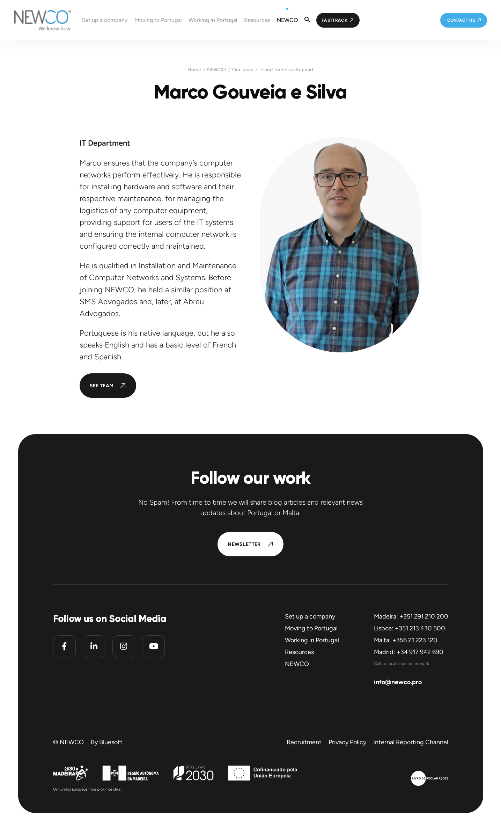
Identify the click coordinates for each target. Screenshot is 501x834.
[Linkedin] (94, 646)
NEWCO (216, 69)
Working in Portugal (312, 640)
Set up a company (310, 616)
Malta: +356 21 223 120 (405, 640)
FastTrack (334, 20)
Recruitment (304, 742)
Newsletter (244, 544)
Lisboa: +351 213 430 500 (409, 628)
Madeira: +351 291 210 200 (411, 616)
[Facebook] (64, 646)
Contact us (461, 20)
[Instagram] (123, 646)
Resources (299, 652)
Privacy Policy (347, 742)
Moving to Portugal (311, 628)
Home (194, 69)
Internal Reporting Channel (410, 742)
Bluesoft (111, 742)
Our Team (242, 69)
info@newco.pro (398, 682)
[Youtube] (153, 646)
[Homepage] (35, 20)
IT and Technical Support (286, 69)
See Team (102, 386)
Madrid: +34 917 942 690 (408, 652)
